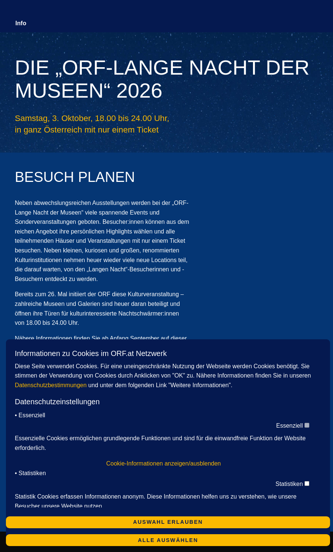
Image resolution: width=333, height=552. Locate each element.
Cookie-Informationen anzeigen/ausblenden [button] (163, 463)
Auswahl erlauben (168, 522)
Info (21, 23)
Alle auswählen (168, 540)
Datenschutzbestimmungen (51, 385)
